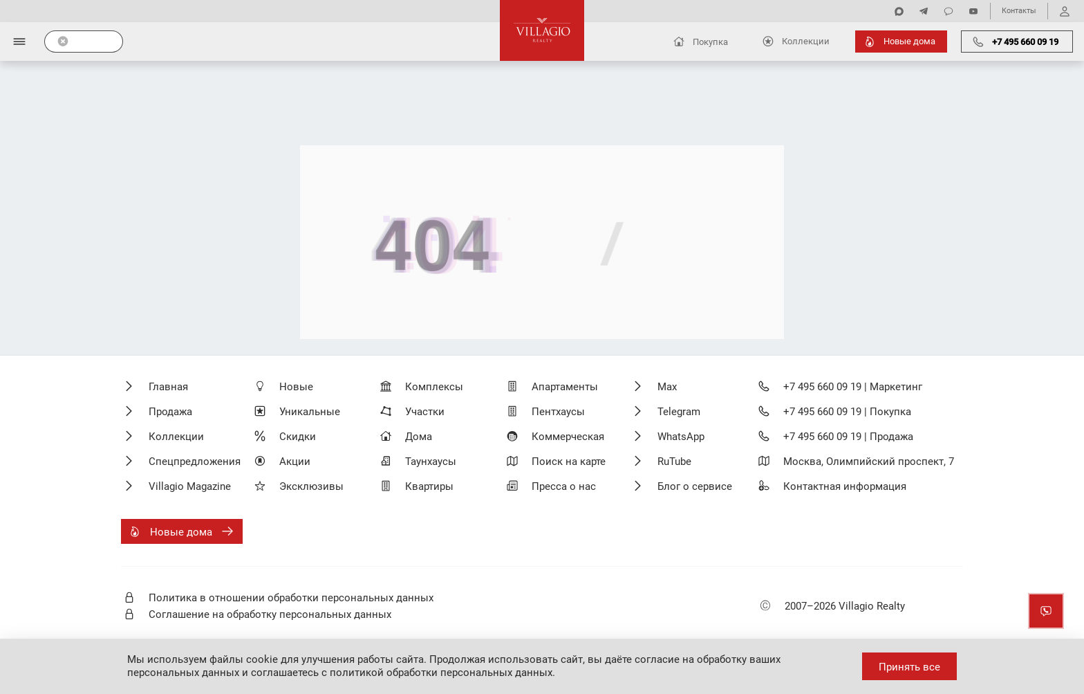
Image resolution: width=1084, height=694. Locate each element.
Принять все (909, 667)
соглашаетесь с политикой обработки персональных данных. (403, 672)
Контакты (1019, 10)
